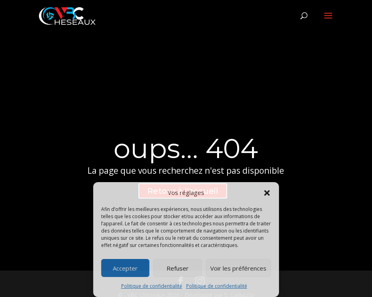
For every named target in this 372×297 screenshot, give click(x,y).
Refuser (178, 268)
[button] (267, 193)
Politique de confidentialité (151, 286)
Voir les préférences (238, 268)
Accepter (125, 268)
